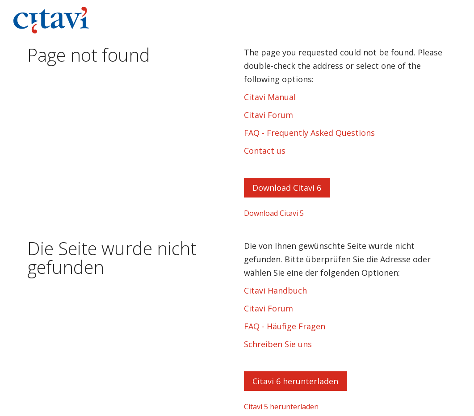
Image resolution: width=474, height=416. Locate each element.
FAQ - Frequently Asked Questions (309, 132)
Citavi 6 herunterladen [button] (295, 381)
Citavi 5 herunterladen (281, 407)
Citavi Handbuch (275, 290)
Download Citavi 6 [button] (286, 187)
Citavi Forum (268, 114)
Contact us (264, 150)
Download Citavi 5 (274, 213)
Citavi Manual (270, 97)
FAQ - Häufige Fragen (284, 326)
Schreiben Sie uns (278, 344)
